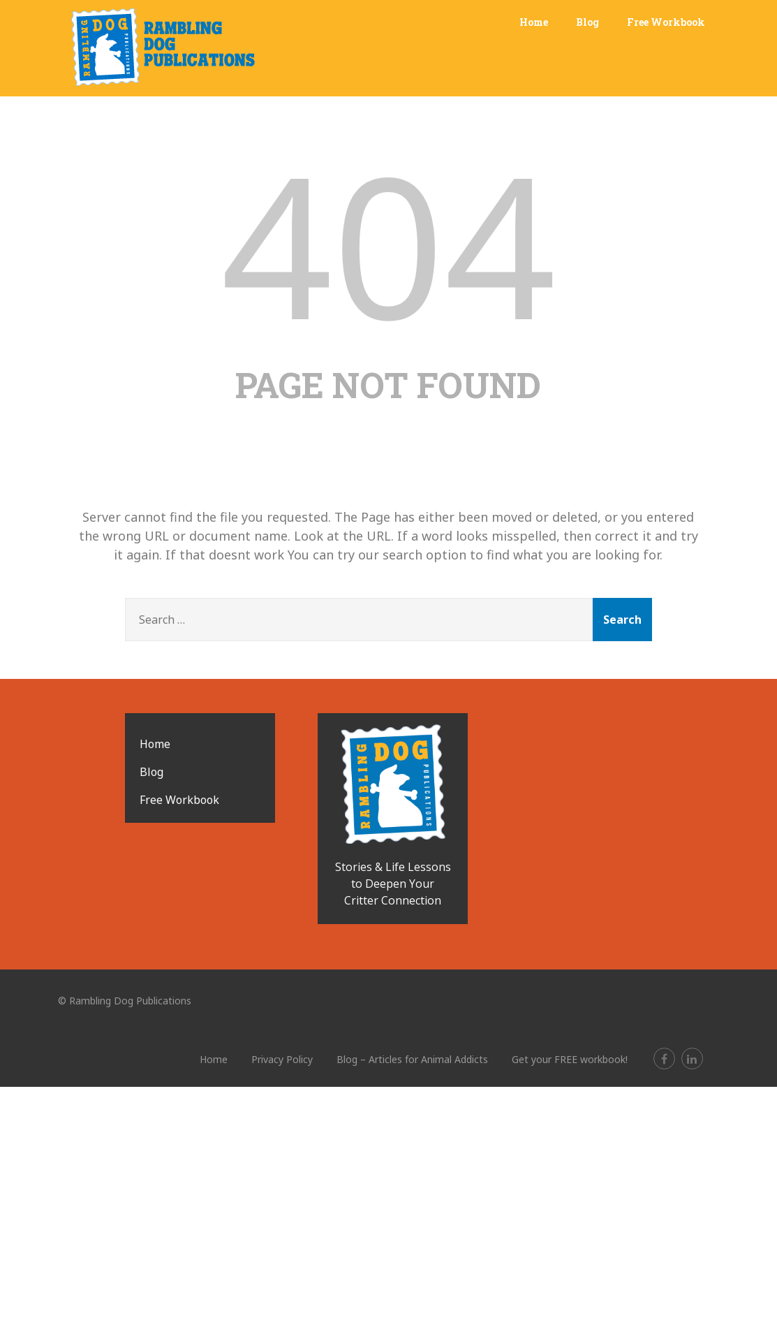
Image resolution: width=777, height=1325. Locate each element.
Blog (587, 22)
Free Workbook (666, 22)
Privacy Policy (282, 1059)
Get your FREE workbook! (570, 1059)
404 (388, 243)
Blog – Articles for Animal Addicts (412, 1059)
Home (533, 22)
